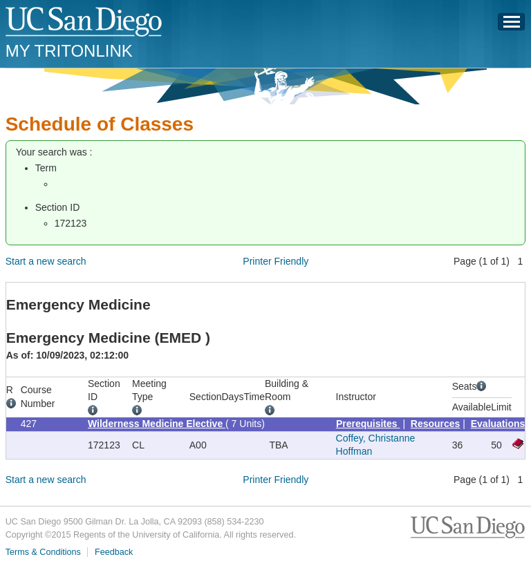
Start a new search (46, 261)
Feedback (114, 552)
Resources (435, 423)
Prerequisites (368, 423)
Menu (511, 25)
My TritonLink (69, 50)
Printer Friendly (275, 261)
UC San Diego (85, 22)
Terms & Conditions (43, 552)
